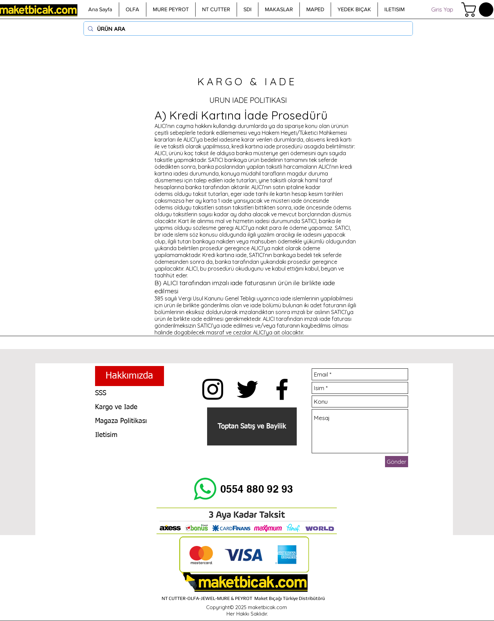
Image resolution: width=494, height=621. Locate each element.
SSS (100, 393)
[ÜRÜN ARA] (247, 28)
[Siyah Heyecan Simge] (247, 389)
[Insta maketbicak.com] (213, 389)
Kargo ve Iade (116, 407)
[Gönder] (396, 461)
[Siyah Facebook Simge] (282, 389)
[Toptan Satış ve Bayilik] (252, 426)
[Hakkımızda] (129, 376)
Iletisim (106, 435)
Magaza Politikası (121, 421)
